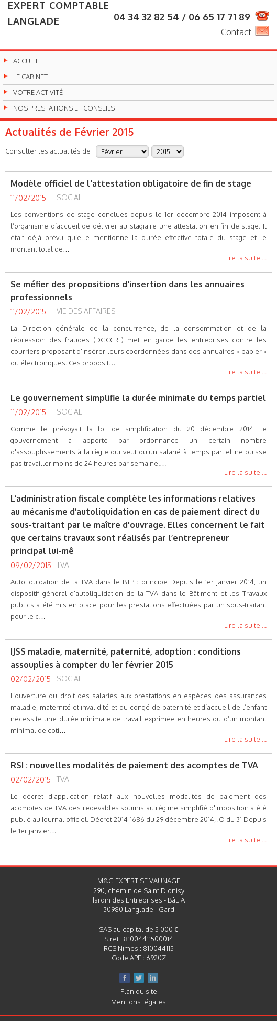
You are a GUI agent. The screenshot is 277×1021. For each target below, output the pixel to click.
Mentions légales (138, 1001)
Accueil (26, 61)
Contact (236, 31)
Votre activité (38, 92)
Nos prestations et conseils (64, 108)
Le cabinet (30, 76)
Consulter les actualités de (48, 151)
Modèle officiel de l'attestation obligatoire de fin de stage (130, 183)
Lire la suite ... (245, 258)
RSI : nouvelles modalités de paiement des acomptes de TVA (134, 765)
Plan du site (138, 991)
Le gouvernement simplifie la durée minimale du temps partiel (138, 398)
